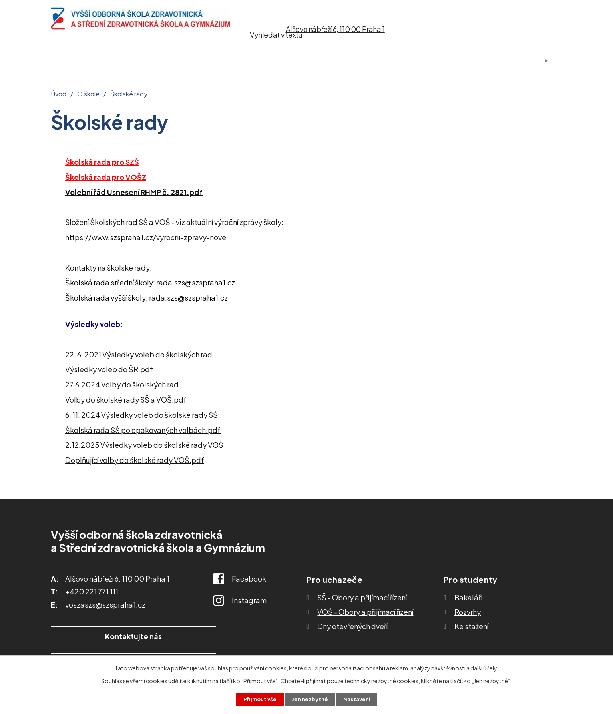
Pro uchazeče (181, 61)
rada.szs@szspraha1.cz (195, 282)
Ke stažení (352, 61)
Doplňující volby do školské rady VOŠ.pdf (134, 460)
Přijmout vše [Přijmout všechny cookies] (257, 699)
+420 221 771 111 (91, 591)
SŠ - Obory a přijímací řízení (362, 597)
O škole (113, 61)
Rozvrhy (467, 611)
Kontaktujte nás (102, 636)
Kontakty (417, 61)
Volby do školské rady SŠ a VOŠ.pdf (126, 399)
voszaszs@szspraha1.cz (105, 604)
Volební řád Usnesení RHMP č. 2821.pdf (134, 192)
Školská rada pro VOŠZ (105, 176)
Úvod (61, 61)
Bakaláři (468, 597)
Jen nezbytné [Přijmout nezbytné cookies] (310, 699)
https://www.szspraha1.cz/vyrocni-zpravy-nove (145, 237)
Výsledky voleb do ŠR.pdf (109, 369)
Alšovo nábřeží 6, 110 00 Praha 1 (335, 29)
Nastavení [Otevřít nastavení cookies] (358, 699)
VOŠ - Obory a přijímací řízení (365, 611)
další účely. (484, 667)
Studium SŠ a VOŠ (270, 61)
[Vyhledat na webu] (519, 29)
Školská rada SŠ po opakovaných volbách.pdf (143, 430)
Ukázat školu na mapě (214, 636)
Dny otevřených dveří (352, 626)
